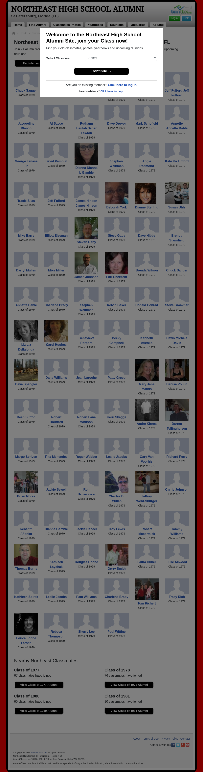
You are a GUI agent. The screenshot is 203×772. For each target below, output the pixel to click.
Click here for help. (112, 91)
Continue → (102, 71)
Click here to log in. (122, 85)
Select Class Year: (59, 58)
